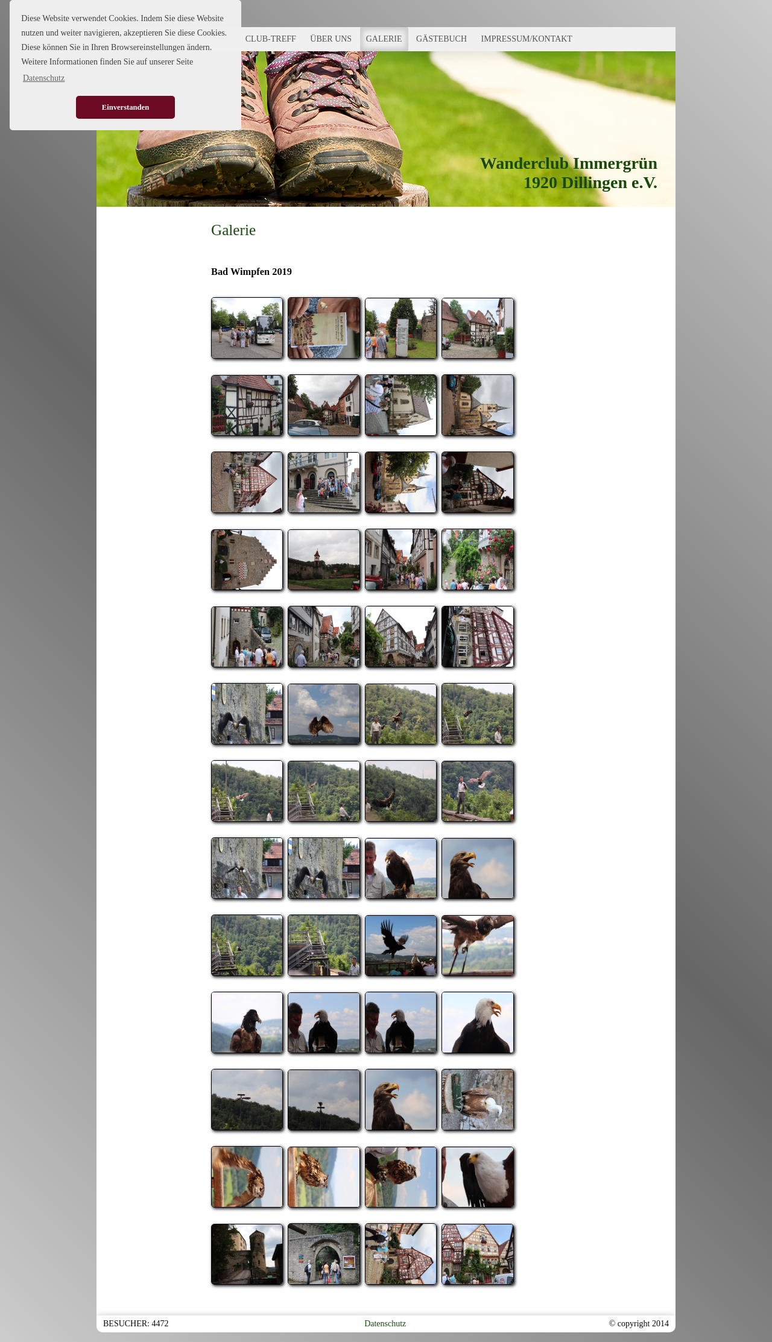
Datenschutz (385, 1323)
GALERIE (384, 38)
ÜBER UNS (331, 38)
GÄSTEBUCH (441, 38)
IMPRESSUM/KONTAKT (526, 38)
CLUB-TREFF (270, 38)
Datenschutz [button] (44, 78)
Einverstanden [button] (125, 107)
